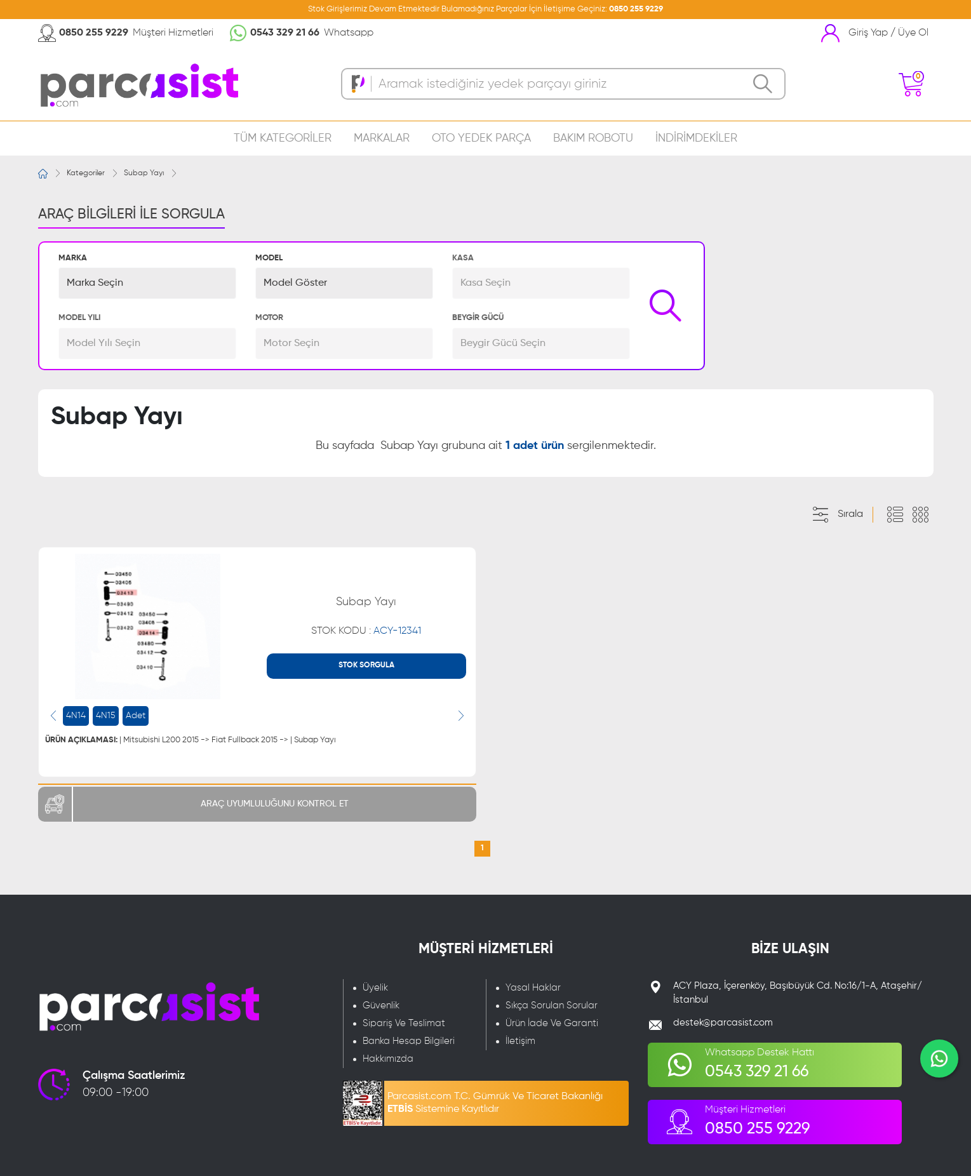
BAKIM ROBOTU (593, 138)
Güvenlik (381, 1005)
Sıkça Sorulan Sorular (552, 1005)
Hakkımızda (388, 1059)
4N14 (76, 715)
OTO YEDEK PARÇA (481, 138)
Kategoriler (86, 173)
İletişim (520, 1041)
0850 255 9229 (636, 9)
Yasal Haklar (533, 987)
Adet (135, 715)
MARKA (72, 258)
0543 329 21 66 (284, 33)
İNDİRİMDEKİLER (696, 138)
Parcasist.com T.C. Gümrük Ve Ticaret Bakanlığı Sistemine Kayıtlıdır (495, 1103)
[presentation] (53, 716)
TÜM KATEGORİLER (282, 138)
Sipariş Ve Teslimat (404, 1023)
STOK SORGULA (366, 665)
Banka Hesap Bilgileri (409, 1041)
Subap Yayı (144, 173)
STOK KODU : (366, 631)
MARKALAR (382, 138)
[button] (147, 283)
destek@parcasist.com (723, 1022)
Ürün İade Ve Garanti (552, 1023)
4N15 (106, 715)
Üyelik (375, 987)
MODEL (269, 258)
